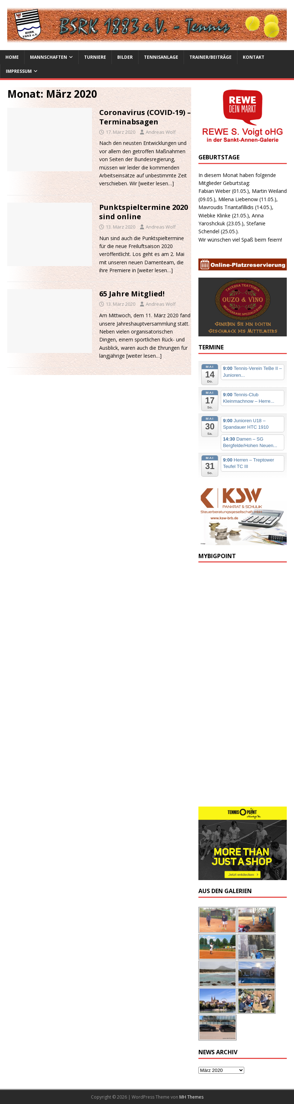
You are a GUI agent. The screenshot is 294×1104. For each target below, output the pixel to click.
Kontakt (253, 57)
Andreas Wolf (161, 132)
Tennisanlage (161, 57)
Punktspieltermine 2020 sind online (143, 211)
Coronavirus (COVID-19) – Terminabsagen (145, 117)
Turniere (95, 57)
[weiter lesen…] (156, 183)
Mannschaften (48, 57)
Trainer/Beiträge (210, 57)
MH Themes (191, 1097)
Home (12, 57)
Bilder (125, 57)
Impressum (19, 71)
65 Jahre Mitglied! (131, 294)
